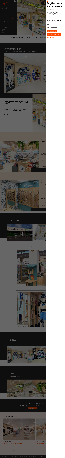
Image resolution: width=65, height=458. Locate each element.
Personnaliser (50, 37)
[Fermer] (47, 1)
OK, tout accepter (52, 31)
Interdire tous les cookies (54, 34)
